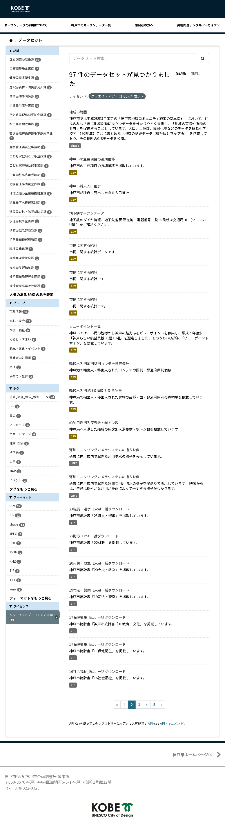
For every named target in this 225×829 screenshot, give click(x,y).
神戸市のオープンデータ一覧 (91, 25)
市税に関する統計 (83, 245)
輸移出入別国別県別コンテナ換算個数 (99, 363)
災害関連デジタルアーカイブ (197, 25)
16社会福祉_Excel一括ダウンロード (97, 671)
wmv (74, 495)
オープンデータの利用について (25, 25)
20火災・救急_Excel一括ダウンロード (99, 563)
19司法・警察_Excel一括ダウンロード (99, 590)
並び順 (180, 73)
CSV (73, 172)
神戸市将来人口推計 (85, 186)
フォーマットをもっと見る (30, 598)
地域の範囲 (78, 111)
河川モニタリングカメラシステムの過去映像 (104, 449)
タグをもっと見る (23, 489)
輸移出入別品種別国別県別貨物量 (95, 390)
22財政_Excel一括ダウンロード (94, 535)
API (150, 723)
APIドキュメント (171, 723)
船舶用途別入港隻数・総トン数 (93, 422)
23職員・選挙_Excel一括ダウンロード (99, 509)
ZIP (73, 522)
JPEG (74, 463)
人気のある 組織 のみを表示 (31, 294)
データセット (30, 40)
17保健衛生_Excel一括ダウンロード (97, 617)
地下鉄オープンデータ (86, 213)
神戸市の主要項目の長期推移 (92, 159)
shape (75, 145)
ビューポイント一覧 (85, 326)
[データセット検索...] (133, 58)
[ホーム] (11, 40)
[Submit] (203, 58)
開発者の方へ (144, 25)
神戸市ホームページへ (192, 754)
